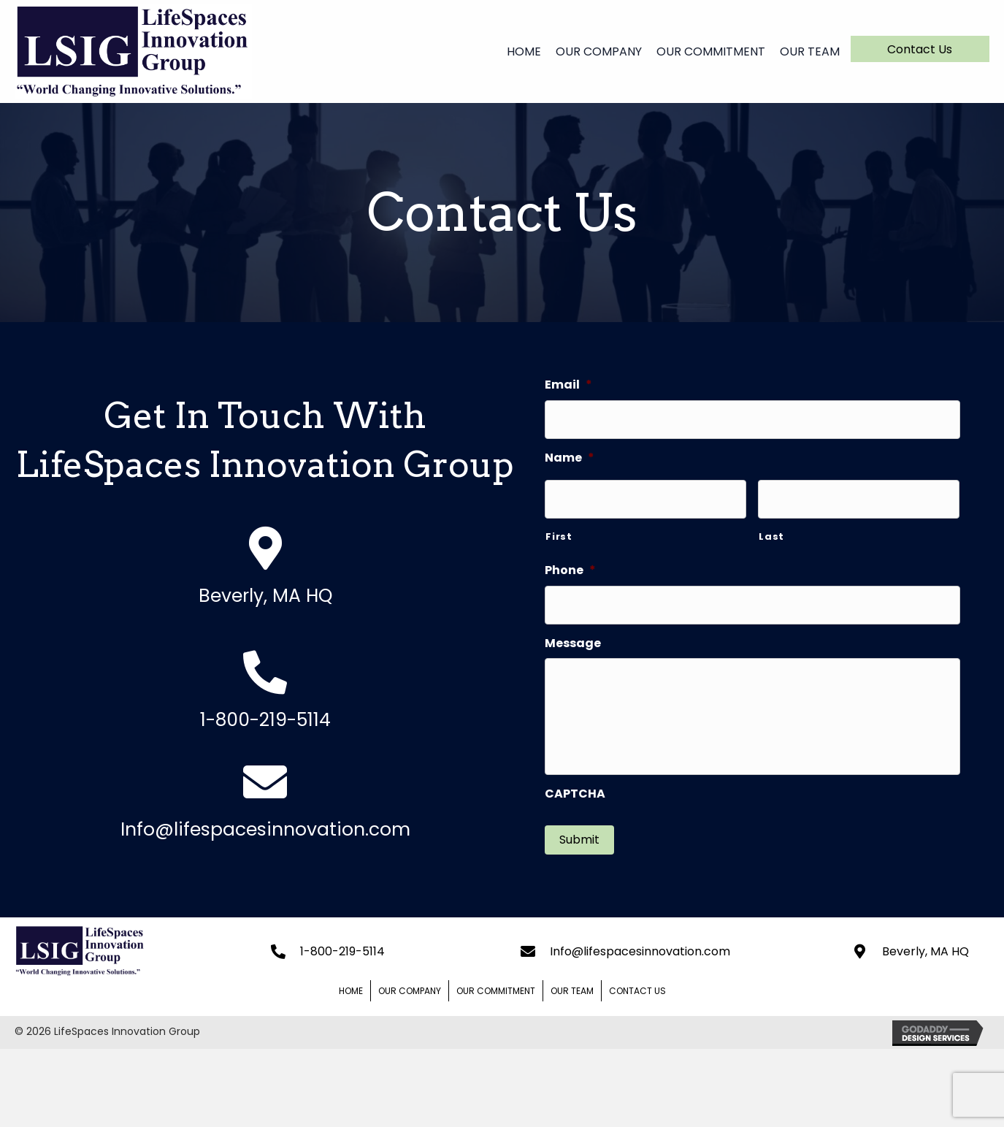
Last (771, 536)
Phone (570, 570)
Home (351, 990)
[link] (518, 49)
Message (573, 644)
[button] (920, 49)
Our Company (409, 990)
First (558, 536)
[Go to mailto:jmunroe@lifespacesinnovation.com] (265, 807)
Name (569, 458)
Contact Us (637, 990)
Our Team (572, 990)
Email (568, 385)
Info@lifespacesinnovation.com (640, 950)
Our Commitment (495, 990)
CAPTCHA (575, 794)
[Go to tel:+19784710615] (265, 697)
